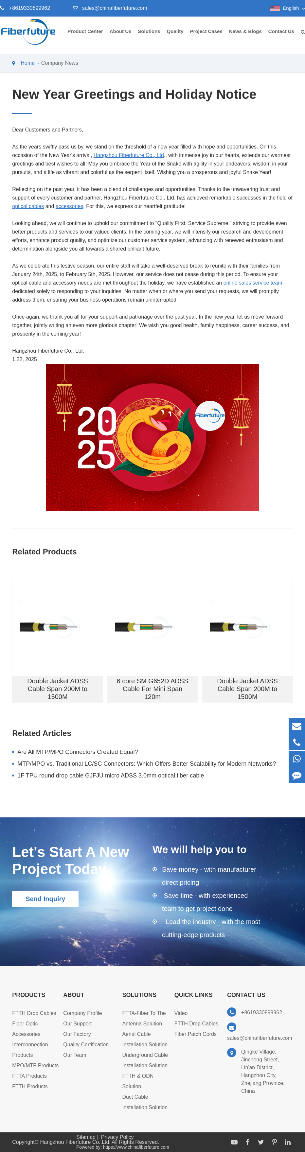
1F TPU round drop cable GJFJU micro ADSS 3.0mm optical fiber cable (110, 775)
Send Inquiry (45, 898)
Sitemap (86, 1137)
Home (28, 63)
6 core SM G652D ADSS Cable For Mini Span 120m (152, 688)
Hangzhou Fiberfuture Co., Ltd (129, 155)
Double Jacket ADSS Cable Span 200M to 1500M (57, 688)
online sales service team (253, 283)
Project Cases (206, 36)
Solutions (149, 36)
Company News (59, 63)
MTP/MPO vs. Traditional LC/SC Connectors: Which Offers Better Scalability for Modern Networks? (146, 763)
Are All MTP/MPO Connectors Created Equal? (77, 752)
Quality (175, 36)
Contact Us (281, 36)
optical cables (28, 206)
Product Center (85, 36)
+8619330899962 (29, 8)
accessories (69, 206)
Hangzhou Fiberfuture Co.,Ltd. (76, 1142)
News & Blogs (245, 36)
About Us (121, 36)
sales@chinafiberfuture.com (114, 8)
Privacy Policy (117, 1137)
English (291, 8)
